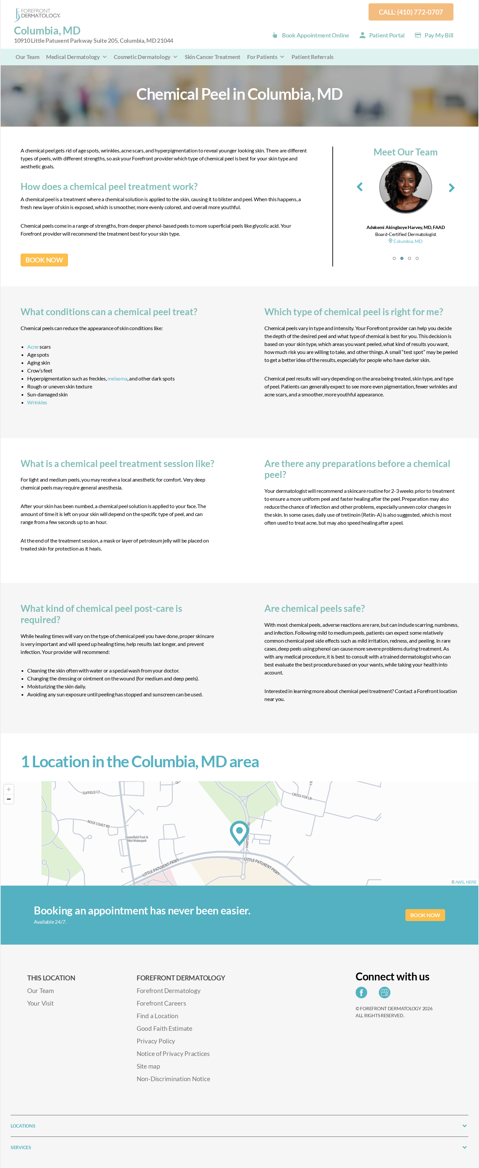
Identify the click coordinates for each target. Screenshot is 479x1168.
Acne (32, 346)
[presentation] (359, 185)
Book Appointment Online (315, 35)
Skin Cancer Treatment (212, 56)
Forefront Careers (161, 1003)
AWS (459, 882)
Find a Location (157, 1016)
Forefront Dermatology (168, 990)
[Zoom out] (9, 799)
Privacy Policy (156, 1041)
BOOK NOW (44, 260)
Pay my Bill (439, 35)
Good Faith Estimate (164, 1028)
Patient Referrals (312, 56)
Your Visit (40, 1003)
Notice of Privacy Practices (173, 1053)
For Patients (266, 56)
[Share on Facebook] (363, 994)
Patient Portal (387, 35)
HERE (471, 882)
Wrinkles (37, 402)
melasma (117, 378)
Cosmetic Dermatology (146, 56)
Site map (148, 1066)
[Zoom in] (9, 789)
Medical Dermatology (76, 56)
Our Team (27, 56)
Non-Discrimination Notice (173, 1078)
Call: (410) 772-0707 (411, 12)
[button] (394, 258)
